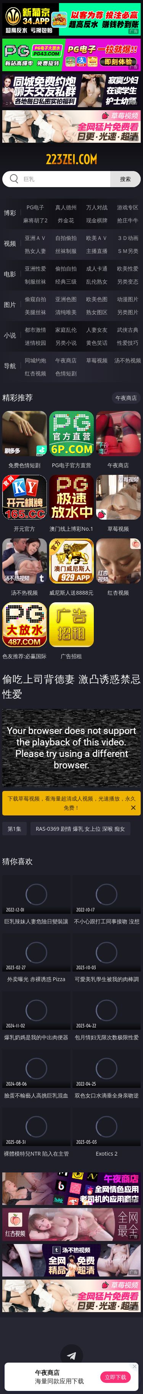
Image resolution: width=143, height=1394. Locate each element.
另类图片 (127, 312)
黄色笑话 (97, 342)
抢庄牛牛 (127, 220)
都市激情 (35, 329)
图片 (10, 304)
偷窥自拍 (35, 299)
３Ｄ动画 (127, 237)
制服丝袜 (35, 281)
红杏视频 (35, 373)
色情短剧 (66, 373)
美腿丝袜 (35, 312)
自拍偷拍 (66, 237)
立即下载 (115, 1377)
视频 (10, 243)
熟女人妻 (35, 250)
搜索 (125, 179)
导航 (10, 366)
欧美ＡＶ (97, 237)
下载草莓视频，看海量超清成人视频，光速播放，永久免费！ (72, 803)
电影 (10, 274)
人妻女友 (97, 329)
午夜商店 (66, 360)
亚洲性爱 (35, 268)
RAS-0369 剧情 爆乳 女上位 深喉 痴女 (80, 828)
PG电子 (35, 207)
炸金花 (66, 220)
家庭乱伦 (66, 329)
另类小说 (66, 342)
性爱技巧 (127, 342)
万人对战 (97, 207)
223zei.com (71, 159)
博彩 (10, 213)
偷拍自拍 (66, 268)
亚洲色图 (66, 299)
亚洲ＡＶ (35, 237)
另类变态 (127, 281)
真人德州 (66, 207)
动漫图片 (127, 299)
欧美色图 (97, 299)
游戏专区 (127, 207)
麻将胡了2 (35, 220)
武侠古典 (127, 329)
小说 (10, 335)
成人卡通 (97, 268)
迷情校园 (35, 342)
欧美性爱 (127, 268)
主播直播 (97, 250)
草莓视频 (97, 360)
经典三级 (66, 281)
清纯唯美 (66, 312)
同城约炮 (35, 360)
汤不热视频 (127, 360)
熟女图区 (97, 312)
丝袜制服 (66, 250)
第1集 (14, 828)
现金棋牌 (97, 220)
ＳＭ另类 (127, 250)
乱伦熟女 (97, 281)
